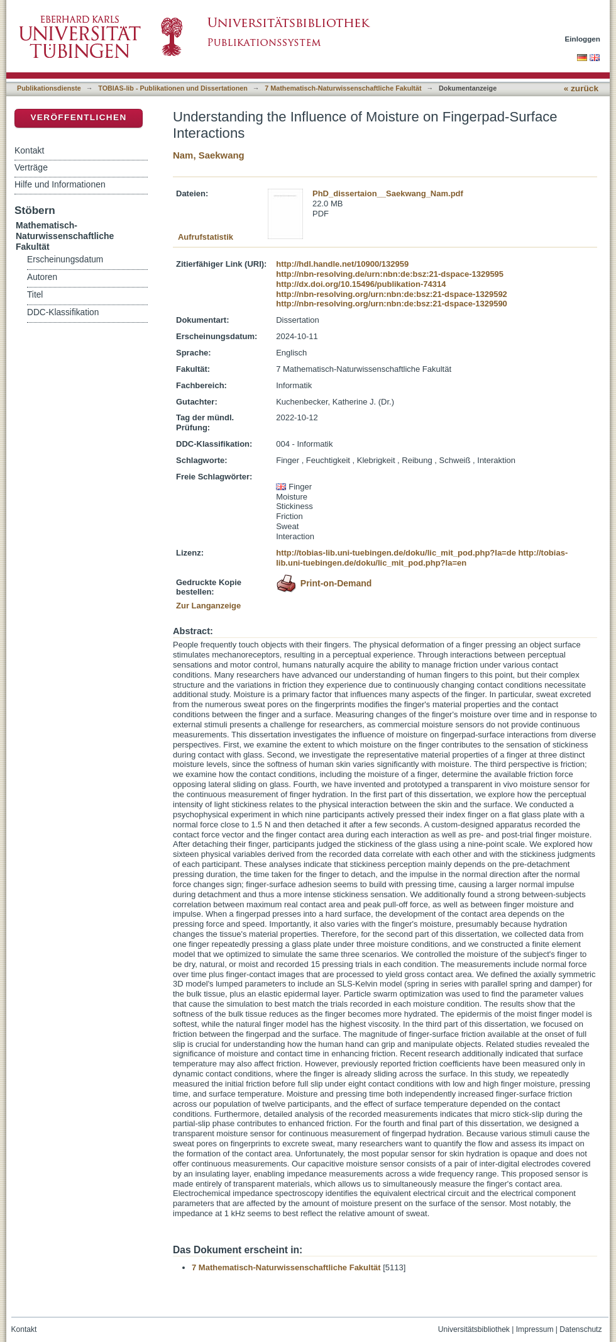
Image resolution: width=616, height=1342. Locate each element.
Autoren (42, 277)
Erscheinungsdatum (65, 259)
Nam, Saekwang (209, 155)
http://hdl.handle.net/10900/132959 (342, 264)
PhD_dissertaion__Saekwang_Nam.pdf (387, 193)
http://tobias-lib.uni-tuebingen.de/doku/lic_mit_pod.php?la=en (422, 558)
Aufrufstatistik (205, 237)
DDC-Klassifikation (63, 312)
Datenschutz (580, 1329)
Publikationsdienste (49, 88)
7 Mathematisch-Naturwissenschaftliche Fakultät (343, 88)
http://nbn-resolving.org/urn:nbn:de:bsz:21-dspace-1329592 (391, 294)
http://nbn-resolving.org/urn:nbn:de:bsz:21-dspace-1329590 (391, 303)
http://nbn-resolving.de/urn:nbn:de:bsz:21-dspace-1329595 (389, 274)
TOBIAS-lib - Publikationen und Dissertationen (173, 88)
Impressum (535, 1329)
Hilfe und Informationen (60, 184)
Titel (35, 294)
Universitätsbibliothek (474, 1329)
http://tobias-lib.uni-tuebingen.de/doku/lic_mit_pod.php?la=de (396, 552)
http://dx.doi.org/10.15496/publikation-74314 (361, 284)
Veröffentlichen (78, 117)
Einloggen (583, 39)
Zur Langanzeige (208, 605)
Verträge (31, 167)
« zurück (581, 88)
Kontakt (29, 150)
